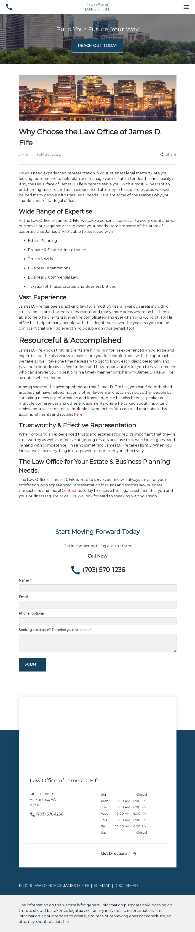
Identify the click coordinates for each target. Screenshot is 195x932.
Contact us (72, 490)
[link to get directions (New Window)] (62, 801)
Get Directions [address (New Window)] (119, 853)
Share (168, 154)
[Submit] (32, 665)
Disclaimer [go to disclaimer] (126, 885)
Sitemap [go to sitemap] (102, 885)
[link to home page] (97, 7)
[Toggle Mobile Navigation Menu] (186, 7)
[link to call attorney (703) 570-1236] (9, 7)
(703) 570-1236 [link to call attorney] (46, 814)
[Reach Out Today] (97, 46)
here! (78, 414)
